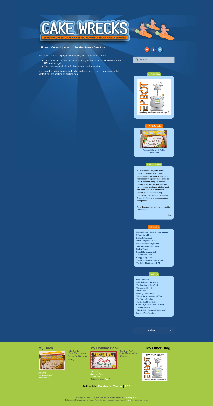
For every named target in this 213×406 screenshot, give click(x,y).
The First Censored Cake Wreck (149, 260)
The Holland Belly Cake (146, 302)
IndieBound (154, 153)
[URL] (147, 49)
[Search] (153, 60)
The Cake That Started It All (148, 263)
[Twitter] (160, 49)
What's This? (141, 291)
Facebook (104, 386)
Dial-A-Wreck (142, 249)
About (67, 47)
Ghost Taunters (142, 279)
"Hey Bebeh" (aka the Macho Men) (151, 310)
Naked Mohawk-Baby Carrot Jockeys (152, 232)
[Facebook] (153, 49)
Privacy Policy (132, 397)
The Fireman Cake (144, 255)
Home (44, 47)
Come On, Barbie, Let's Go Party (150, 305)
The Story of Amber (144, 299)
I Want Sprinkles (143, 235)
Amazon (146, 150)
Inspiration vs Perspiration (147, 243)
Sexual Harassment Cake (146, 252)
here (107, 379)
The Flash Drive (143, 307)
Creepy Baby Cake (144, 257)
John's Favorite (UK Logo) (147, 246)
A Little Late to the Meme (147, 282)
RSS (127, 386)
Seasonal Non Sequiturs (146, 313)
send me (140, 210)
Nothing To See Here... (145, 293)
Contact (56, 47)
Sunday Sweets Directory (90, 47)
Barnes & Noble (158, 150)
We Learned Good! (144, 288)
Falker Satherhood (144, 238)
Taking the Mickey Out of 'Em (149, 296)
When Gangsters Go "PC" (147, 241)
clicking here (80, 71)
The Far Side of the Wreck (147, 285)
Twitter (117, 386)
